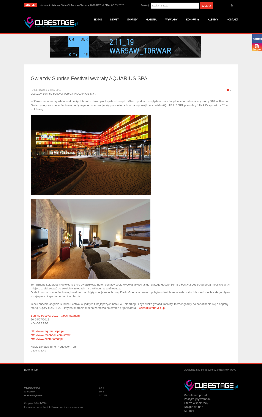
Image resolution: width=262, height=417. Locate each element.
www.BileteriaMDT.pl (152, 307)
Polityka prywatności (197, 399)
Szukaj (206, 6)
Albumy (213, 19)
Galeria (151, 19)
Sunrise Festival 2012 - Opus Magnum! (55, 315)
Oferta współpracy (196, 403)
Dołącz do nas (193, 407)
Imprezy (132, 19)
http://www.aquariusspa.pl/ (47, 331)
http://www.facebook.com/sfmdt (50, 335)
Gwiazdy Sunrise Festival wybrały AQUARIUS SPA (89, 78)
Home (98, 19)
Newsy (114, 19)
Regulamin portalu (196, 395)
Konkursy (192, 19)
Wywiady (171, 19)
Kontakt (232, 19)
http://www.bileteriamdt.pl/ (47, 338)
